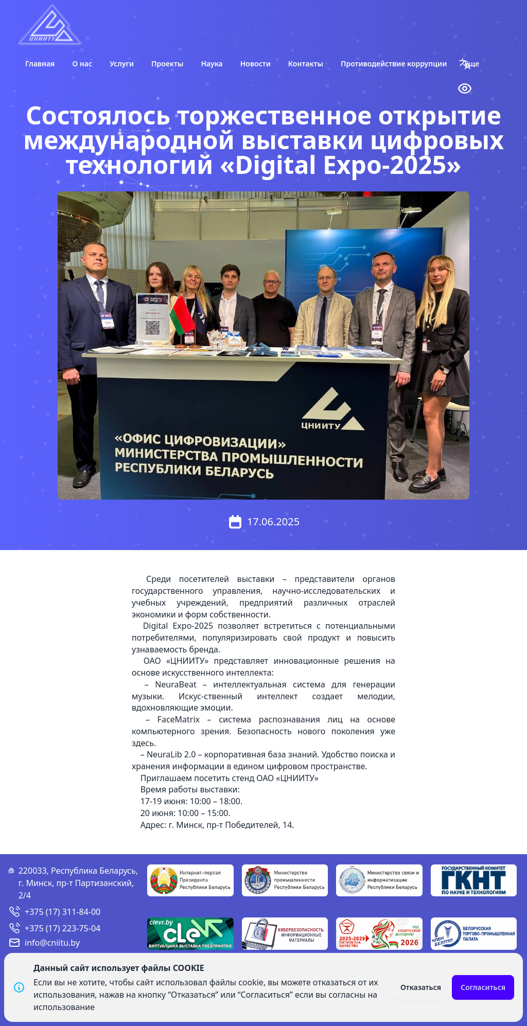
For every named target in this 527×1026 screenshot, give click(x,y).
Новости (255, 63)
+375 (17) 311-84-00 (62, 911)
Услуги (122, 63)
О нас (82, 63)
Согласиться (483, 987)
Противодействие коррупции (394, 63)
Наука (211, 63)
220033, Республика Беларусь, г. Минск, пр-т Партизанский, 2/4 (78, 883)
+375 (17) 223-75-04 (62, 928)
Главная (40, 63)
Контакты (305, 63)
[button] (464, 63)
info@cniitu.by (52, 942)
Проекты (167, 63)
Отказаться (420, 987)
